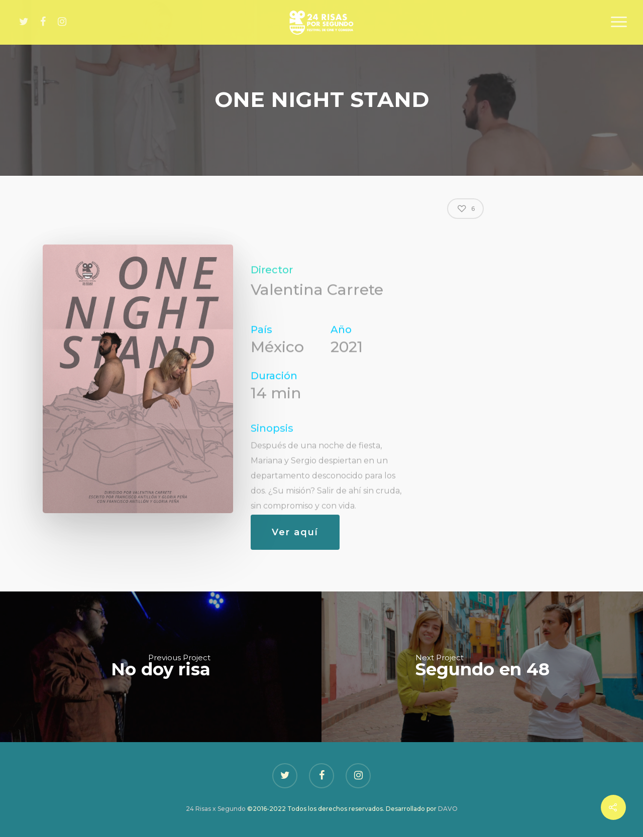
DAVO (448, 808)
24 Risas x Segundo (216, 808)
